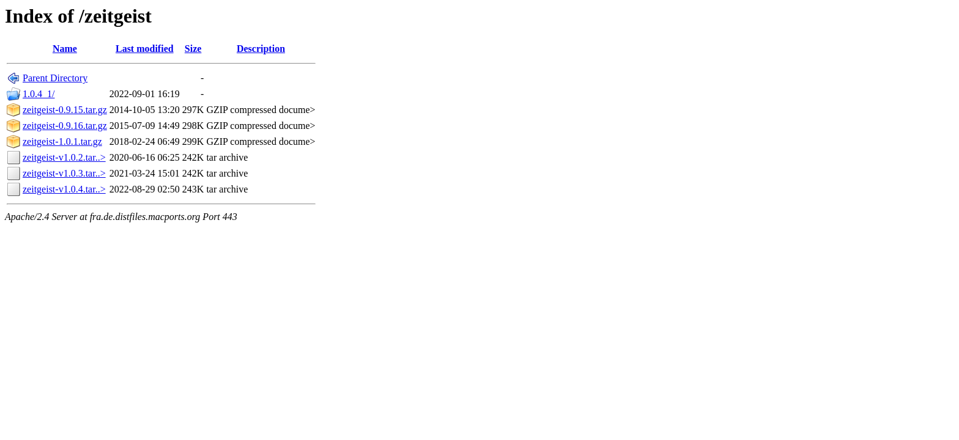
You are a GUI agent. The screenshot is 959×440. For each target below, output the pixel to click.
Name (65, 48)
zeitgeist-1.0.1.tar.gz (62, 141)
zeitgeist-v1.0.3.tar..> (64, 173)
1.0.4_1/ (38, 94)
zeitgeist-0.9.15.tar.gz (65, 110)
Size (193, 48)
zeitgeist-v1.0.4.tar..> (64, 189)
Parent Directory (55, 78)
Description (261, 48)
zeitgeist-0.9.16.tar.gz (65, 125)
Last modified (145, 48)
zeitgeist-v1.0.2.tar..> (64, 157)
